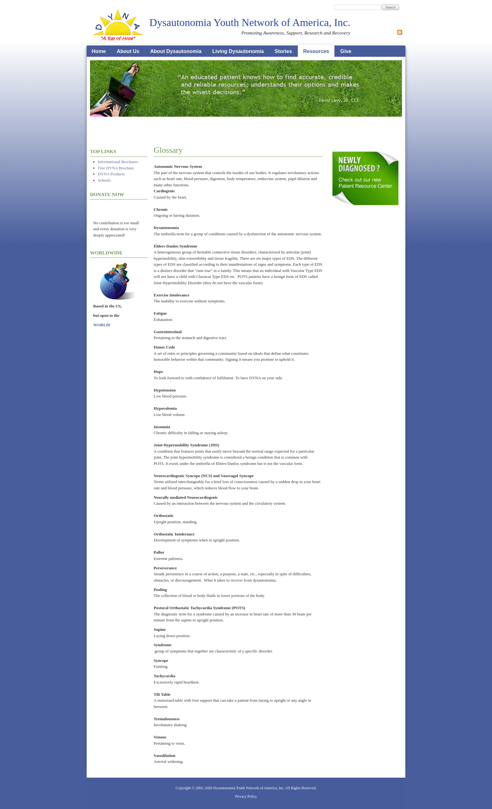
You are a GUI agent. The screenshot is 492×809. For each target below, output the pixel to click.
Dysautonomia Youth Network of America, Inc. (249, 22)
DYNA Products (111, 174)
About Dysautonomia (175, 51)
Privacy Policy (246, 796)
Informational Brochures (118, 161)
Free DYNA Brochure (116, 168)
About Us (128, 51)
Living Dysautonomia (238, 51)
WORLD (101, 324)
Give (345, 51)
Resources (316, 51)
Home (99, 51)
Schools (104, 180)
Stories (283, 51)
